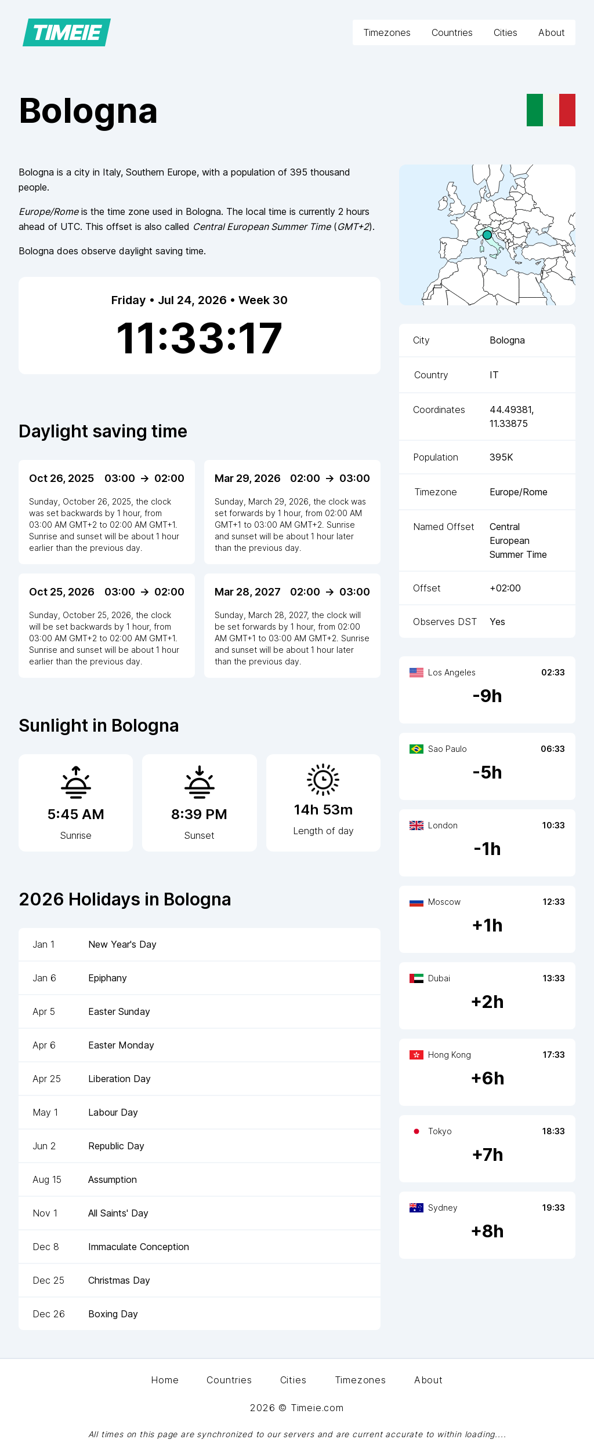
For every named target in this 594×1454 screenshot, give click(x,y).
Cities (505, 32)
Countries (452, 32)
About (551, 32)
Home (165, 1380)
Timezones (387, 32)
